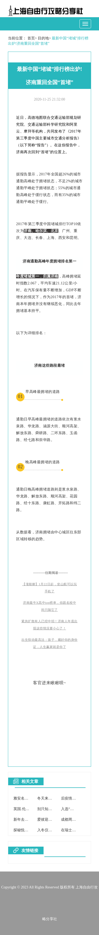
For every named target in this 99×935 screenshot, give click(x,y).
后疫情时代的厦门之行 (79, 798)
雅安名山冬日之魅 (28, 798)
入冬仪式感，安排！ (53, 830)
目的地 (43, 38)
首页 (31, 38)
